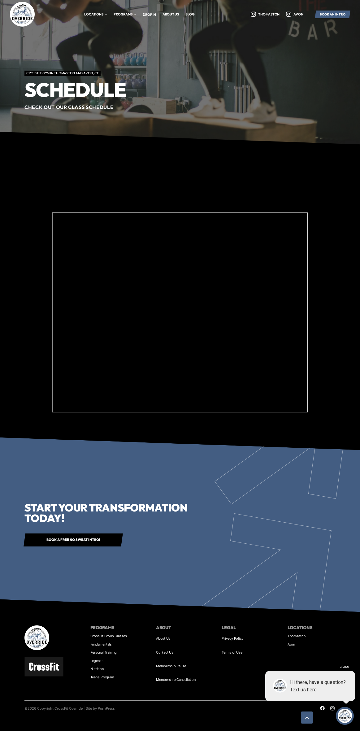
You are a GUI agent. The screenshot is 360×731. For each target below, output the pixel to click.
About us (171, 14)
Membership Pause (171, 666)
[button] (96, 14)
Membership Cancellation (176, 679)
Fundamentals (101, 644)
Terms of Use (232, 652)
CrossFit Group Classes (108, 636)
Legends (96, 661)
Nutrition (97, 669)
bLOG (190, 14)
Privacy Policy (232, 638)
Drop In (149, 14)
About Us (163, 638)
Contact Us (164, 652)
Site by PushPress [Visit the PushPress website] (100, 708)
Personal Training (103, 652)
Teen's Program (102, 677)
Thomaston (297, 636)
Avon (291, 644)
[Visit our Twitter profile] (253, 14)
